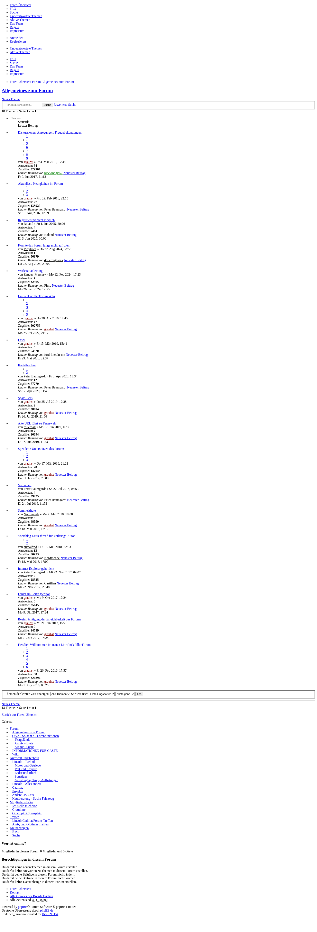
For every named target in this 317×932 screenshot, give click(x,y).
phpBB (22, 906)
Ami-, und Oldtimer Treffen (30, 824)
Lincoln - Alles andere (26, 784)
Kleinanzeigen (19, 828)
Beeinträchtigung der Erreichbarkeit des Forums (49, 619)
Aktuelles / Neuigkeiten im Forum (40, 183)
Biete (15, 831)
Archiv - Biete (24, 743)
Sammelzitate (27, 510)
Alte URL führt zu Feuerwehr (37, 423)
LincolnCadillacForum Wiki (36, 296)
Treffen (14, 817)
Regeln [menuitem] (14, 27)
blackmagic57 (53, 173)
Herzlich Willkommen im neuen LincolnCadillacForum (54, 644)
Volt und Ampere (26, 769)
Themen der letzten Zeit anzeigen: (37, 694)
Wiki (15, 754)
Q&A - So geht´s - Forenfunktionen (35, 736)
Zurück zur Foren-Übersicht (20, 714)
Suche (47, 104)
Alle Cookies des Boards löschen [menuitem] (31, 896)
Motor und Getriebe (28, 765)
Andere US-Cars (23, 795)
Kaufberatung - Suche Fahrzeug (33, 798)
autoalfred (30, 547)
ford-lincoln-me (54, 354)
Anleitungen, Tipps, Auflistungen (36, 780)
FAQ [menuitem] (13, 8)
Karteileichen (27, 365)
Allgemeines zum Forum (27, 90)
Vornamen (24, 485)
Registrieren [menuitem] (18, 41)
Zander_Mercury (35, 274)
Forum (14, 728)
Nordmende (31, 514)
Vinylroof (30, 249)
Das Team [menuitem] (16, 23)
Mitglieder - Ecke (21, 802)
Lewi (21, 340)
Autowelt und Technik (24, 758)
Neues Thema (11, 99)
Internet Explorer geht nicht (36, 568)
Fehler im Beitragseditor (34, 594)
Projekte (17, 791)
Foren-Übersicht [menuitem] (20, 5)
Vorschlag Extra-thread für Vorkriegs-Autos (46, 536)
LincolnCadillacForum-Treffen (32, 820)
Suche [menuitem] (14, 12)
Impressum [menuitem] (17, 31)
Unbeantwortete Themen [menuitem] (26, 16)
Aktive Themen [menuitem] (20, 19)
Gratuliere (19, 809)
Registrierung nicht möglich (36, 220)
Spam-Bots (25, 398)
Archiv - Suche (24, 747)
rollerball (30, 427)
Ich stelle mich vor (24, 806)
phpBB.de (46, 910)
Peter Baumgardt (55, 209)
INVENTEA (50, 914)
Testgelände (22, 739)
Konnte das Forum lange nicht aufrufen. (44, 245)
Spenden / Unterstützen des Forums (41, 448)
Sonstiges (21, 776)
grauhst (28, 162)
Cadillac (17, 787)
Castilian (50, 583)
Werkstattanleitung (30, 270)
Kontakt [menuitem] (15, 892)
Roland (28, 223)
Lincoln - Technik (24, 761)
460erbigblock (53, 260)
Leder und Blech (26, 772)
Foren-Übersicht (20, 888)
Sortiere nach (93, 694)
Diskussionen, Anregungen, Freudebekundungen (50, 132)
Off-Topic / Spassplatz (26, 813)
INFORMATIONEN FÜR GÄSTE (35, 750)
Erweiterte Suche (65, 104)
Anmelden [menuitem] (17, 37)
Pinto (47, 285)
